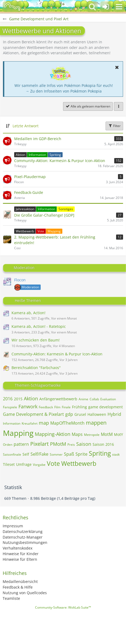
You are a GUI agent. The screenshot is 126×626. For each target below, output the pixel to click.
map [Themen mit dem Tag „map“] (44, 423)
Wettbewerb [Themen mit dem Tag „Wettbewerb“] (78, 463)
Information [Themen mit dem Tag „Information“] (11, 423)
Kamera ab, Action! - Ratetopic (39, 326)
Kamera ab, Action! (28, 312)
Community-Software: (63, 607)
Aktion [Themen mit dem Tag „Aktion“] (31, 398)
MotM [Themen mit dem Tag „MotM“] (107, 434)
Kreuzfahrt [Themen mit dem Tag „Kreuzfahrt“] (29, 423)
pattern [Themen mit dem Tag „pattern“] (21, 444)
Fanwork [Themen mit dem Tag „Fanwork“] (27, 406)
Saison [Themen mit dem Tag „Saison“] (83, 444)
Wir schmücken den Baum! (36, 340)
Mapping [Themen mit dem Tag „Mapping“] (18, 433)
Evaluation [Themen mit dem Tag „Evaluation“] (108, 399)
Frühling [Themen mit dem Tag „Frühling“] (79, 406)
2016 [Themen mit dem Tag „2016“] (8, 399)
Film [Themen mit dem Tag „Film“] (57, 407)
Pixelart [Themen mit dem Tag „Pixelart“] (39, 443)
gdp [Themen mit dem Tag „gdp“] (69, 414)
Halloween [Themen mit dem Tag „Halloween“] (96, 414)
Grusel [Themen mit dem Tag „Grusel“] (80, 414)
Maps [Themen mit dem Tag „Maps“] (77, 434)
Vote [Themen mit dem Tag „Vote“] (53, 463)
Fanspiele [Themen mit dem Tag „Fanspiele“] (10, 407)
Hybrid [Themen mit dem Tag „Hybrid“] (114, 414)
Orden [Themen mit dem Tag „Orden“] (7, 444)
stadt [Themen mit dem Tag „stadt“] (116, 454)
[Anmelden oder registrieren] (105, 6)
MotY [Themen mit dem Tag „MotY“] (118, 434)
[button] (119, 6)
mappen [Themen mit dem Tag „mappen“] (96, 422)
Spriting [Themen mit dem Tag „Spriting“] (100, 453)
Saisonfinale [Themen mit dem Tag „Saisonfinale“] (12, 454)
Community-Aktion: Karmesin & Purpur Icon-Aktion (57, 353)
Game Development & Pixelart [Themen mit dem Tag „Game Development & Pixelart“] (33, 414)
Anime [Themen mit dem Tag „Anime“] (83, 399)
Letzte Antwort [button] (26, 125)
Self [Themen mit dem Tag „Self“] (25, 454)
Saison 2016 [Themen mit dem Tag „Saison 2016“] (103, 444)
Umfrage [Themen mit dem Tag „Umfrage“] (24, 464)
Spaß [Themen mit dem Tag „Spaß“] (69, 454)
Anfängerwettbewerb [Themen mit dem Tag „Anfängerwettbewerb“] (58, 398)
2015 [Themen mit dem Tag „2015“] (18, 398)
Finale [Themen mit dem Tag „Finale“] (66, 407)
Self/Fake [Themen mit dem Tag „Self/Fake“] (39, 454)
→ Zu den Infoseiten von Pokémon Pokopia (63, 91)
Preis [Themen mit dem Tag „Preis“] (71, 444)
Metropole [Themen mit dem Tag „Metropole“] (92, 434)
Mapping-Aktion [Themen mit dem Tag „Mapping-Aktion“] (52, 434)
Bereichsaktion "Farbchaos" (36, 367)
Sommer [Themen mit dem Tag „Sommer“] (56, 454)
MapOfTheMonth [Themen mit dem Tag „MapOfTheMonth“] (67, 423)
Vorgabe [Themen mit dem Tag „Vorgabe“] (39, 464)
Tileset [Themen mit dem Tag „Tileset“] (9, 464)
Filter (114, 126)
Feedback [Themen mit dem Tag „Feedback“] (46, 407)
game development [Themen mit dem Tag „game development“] (105, 406)
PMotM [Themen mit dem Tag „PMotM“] (58, 444)
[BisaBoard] (12, 6)
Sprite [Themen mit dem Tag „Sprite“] (81, 454)
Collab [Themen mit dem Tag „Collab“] (94, 399)
